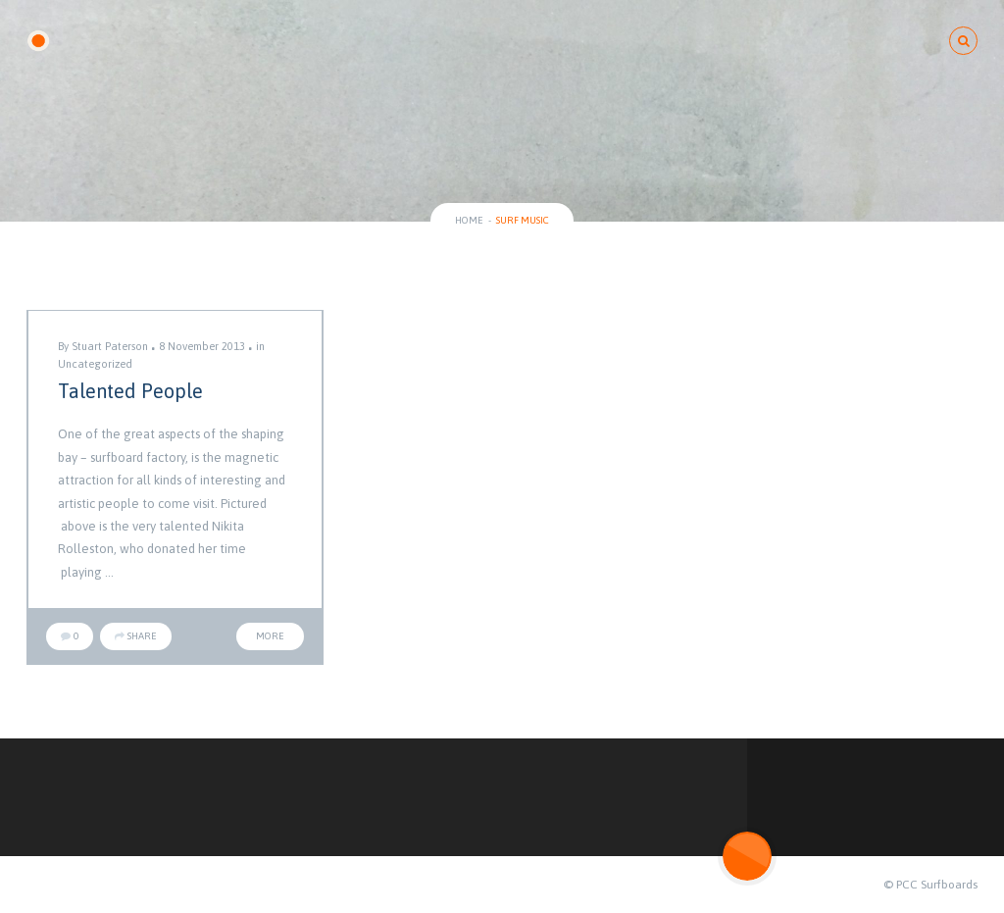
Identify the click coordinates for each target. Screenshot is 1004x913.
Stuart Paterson (110, 346)
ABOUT (783, 40)
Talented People (130, 391)
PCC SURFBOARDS (119, 41)
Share (136, 636)
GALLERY (408, 40)
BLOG (695, 40)
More (270, 636)
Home (469, 220)
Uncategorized (95, 364)
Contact (885, 40)
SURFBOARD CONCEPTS (556, 40)
